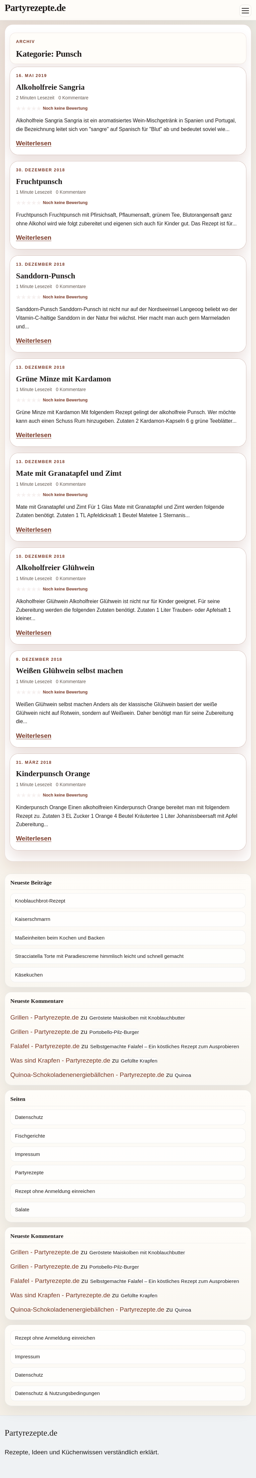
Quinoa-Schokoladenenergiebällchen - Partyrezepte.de (87, 1074)
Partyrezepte (29, 1172)
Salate (22, 1209)
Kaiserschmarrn (32, 919)
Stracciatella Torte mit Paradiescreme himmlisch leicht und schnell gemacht (99, 956)
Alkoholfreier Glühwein (55, 567)
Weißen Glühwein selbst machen (69, 670)
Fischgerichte (30, 1136)
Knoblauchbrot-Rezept (40, 901)
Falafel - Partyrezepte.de (45, 1046)
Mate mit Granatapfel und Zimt (69, 473)
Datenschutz (29, 1117)
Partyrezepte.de (35, 7)
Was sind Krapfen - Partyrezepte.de (60, 1060)
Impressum (27, 1154)
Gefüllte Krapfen (139, 1061)
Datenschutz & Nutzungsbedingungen (57, 1393)
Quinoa (183, 1075)
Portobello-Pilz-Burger (114, 1032)
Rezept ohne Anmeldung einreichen (55, 1191)
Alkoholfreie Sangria (50, 87)
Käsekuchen (29, 975)
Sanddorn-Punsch (45, 275)
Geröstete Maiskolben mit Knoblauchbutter (137, 1018)
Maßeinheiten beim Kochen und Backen (60, 938)
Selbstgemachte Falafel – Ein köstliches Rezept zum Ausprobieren (164, 1046)
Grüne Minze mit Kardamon (63, 378)
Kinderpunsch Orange (53, 773)
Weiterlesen (33, 143)
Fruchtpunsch (39, 181)
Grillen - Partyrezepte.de (44, 1017)
